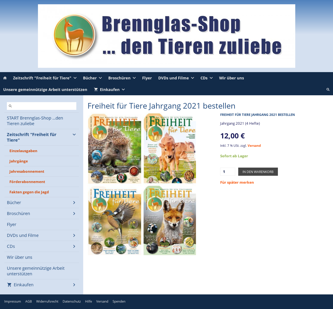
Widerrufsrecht (47, 301)
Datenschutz (72, 301)
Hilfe (88, 301)
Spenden (119, 301)
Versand (254, 145)
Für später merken (237, 182)
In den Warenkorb (258, 172)
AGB (28, 301)
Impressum (12, 301)
